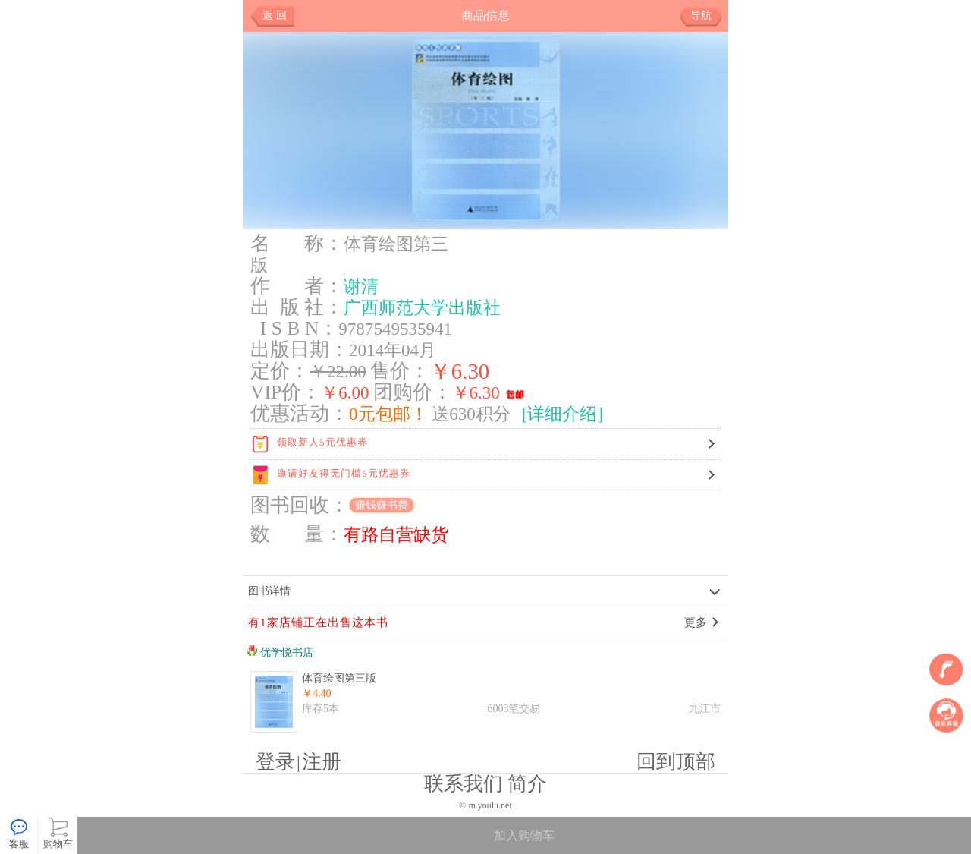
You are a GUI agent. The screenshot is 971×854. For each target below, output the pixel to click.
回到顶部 (675, 762)
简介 (527, 784)
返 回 (274, 15)
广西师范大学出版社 (422, 307)
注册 (321, 762)
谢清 (361, 286)
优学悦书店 (280, 652)
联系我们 (463, 784)
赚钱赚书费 (381, 505)
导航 (706, 16)
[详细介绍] (562, 414)
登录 (275, 762)
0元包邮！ (388, 414)
